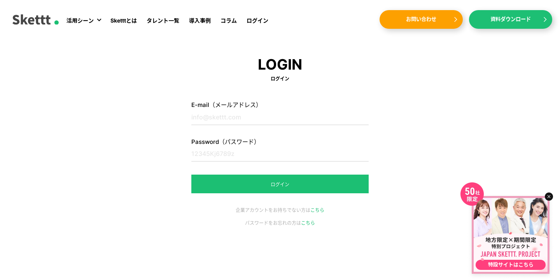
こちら (317, 210)
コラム (228, 20)
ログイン (257, 20)
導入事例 (200, 20)
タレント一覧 (163, 20)
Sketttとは (123, 20)
